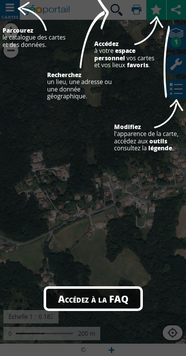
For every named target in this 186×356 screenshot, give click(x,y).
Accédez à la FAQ (93, 299)
